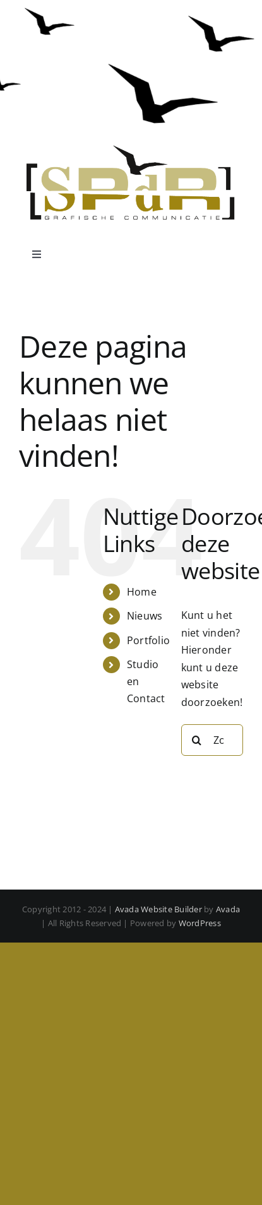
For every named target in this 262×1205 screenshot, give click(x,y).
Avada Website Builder (158, 909)
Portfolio (148, 640)
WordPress (200, 923)
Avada (228, 909)
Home (142, 592)
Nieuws (144, 616)
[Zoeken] (197, 740)
